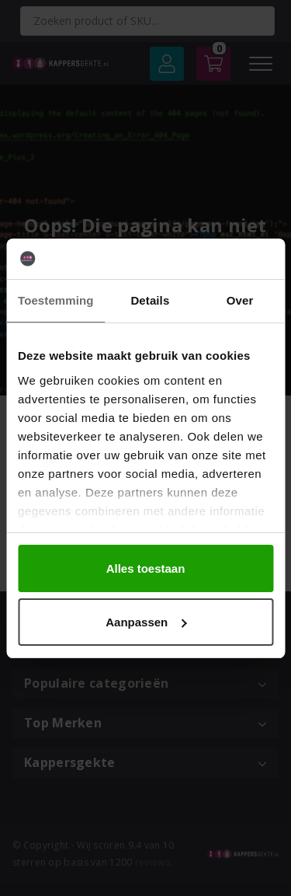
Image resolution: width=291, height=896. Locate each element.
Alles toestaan (145, 568)
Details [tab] (149, 300)
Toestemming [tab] (56, 300)
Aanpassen (146, 622)
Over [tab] (240, 300)
